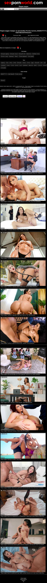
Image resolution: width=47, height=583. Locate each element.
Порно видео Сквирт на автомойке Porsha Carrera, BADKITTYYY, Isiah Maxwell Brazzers (23, 31)
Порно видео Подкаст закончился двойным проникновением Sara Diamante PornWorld (22, 487)
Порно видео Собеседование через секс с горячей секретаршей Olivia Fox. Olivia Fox (22, 173)
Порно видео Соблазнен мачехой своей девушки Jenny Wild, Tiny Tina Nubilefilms (21, 201)
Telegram (23, 580)
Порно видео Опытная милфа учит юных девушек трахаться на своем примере (20, 374)
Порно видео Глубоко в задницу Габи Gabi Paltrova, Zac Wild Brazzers (18, 315)
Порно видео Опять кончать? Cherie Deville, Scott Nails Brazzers (16, 402)
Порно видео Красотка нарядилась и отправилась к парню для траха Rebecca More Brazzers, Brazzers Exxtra (23, 516)
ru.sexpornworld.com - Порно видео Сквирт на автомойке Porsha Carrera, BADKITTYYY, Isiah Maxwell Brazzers (31, 87)
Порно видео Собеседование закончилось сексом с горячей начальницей (19, 144)
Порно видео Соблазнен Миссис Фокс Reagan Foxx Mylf (14, 229)
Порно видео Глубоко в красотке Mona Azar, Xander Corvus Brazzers (17, 343)
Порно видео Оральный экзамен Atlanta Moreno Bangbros (15, 431)
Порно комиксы (23, 579)
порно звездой (32, 91)
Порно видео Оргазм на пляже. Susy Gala (11, 459)
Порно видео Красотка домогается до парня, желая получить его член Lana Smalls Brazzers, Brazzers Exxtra (23, 573)
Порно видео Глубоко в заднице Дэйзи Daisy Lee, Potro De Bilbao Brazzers (19, 286)
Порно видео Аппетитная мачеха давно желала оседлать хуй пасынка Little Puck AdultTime (23, 544)
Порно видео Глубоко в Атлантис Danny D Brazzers (13, 258)
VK (23, 581)
